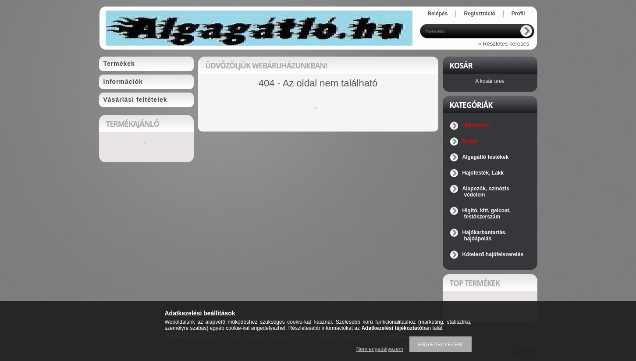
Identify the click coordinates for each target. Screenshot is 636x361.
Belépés (437, 14)
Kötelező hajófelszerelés (492, 254)
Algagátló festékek (485, 157)
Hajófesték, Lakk (483, 173)
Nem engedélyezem (379, 349)
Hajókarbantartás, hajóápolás (484, 235)
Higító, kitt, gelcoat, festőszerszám (486, 213)
